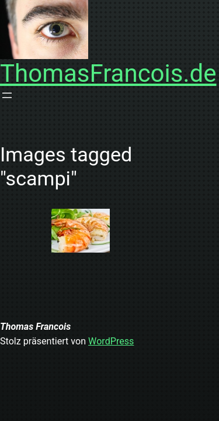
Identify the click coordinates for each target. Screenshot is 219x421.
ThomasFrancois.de (108, 73)
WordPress (111, 341)
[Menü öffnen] (7, 95)
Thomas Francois (35, 326)
